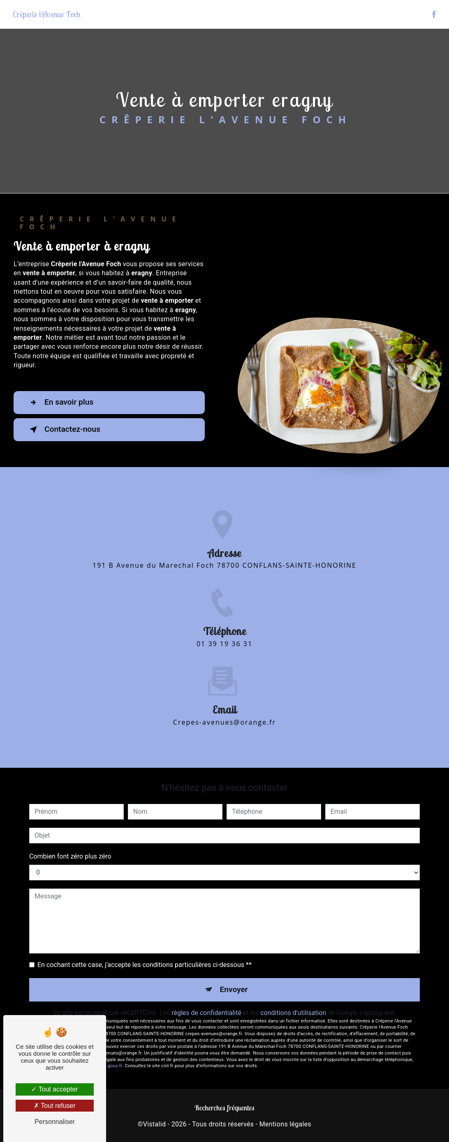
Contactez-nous (63, 430)
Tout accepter (54, 1089)
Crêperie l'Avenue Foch (47, 14)
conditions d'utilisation (293, 1013)
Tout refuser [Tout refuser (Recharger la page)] (55, 1105)
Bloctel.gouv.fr (107, 1065)
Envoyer (234, 989)
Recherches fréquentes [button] (224, 1107)
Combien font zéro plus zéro (70, 856)
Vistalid (154, 1124)
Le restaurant (334, 14)
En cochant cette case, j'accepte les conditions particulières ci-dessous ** (144, 965)
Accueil (304, 14)
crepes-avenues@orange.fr (224, 712)
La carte (364, 14)
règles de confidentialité (206, 1013)
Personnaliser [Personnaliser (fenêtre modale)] (55, 1121)
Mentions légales (285, 1124)
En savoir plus (59, 403)
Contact (413, 14)
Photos (389, 14)
